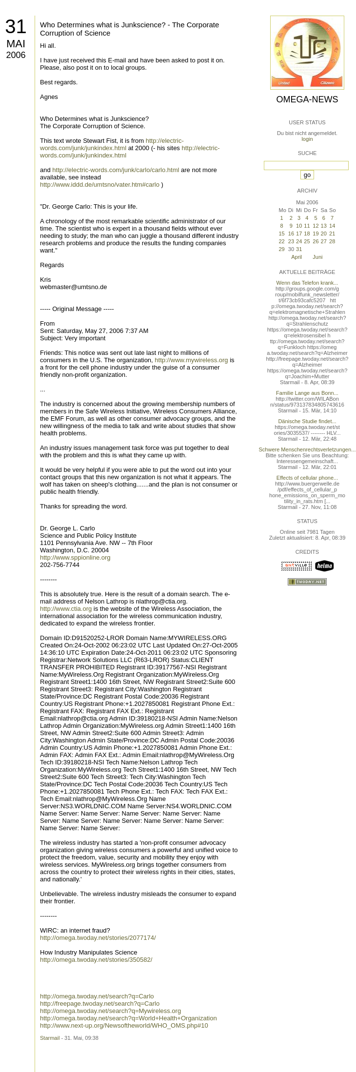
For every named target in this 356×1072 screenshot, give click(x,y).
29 (281, 249)
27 (324, 241)
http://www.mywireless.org (191, 360)
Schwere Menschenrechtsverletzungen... (307, 449)
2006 (15, 55)
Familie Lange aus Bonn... (307, 393)
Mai (15, 44)
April (296, 257)
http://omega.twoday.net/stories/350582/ (96, 959)
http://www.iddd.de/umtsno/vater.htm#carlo (99, 184)
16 (291, 233)
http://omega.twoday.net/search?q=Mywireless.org (110, 1010)
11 (307, 226)
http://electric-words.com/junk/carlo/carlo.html (115, 170)
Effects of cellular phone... (307, 478)
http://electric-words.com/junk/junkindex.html (112, 144)
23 (291, 241)
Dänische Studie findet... (307, 421)
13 (324, 226)
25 (307, 241)
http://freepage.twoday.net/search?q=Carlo (99, 1003)
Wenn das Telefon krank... (307, 283)
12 (315, 226)
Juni (317, 257)
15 (281, 233)
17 (299, 233)
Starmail (49, 1038)
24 (299, 241)
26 (315, 241)
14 (332, 226)
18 (307, 233)
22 (281, 241)
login (307, 139)
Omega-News (307, 99)
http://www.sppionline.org (75, 557)
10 (299, 226)
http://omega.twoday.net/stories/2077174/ (98, 937)
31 (16, 26)
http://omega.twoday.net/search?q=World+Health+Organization (128, 1018)
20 (324, 233)
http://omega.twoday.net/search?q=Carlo (97, 996)
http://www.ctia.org (66, 608)
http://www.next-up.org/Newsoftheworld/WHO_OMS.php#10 (124, 1025)
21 (332, 233)
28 (332, 241)
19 (315, 233)
